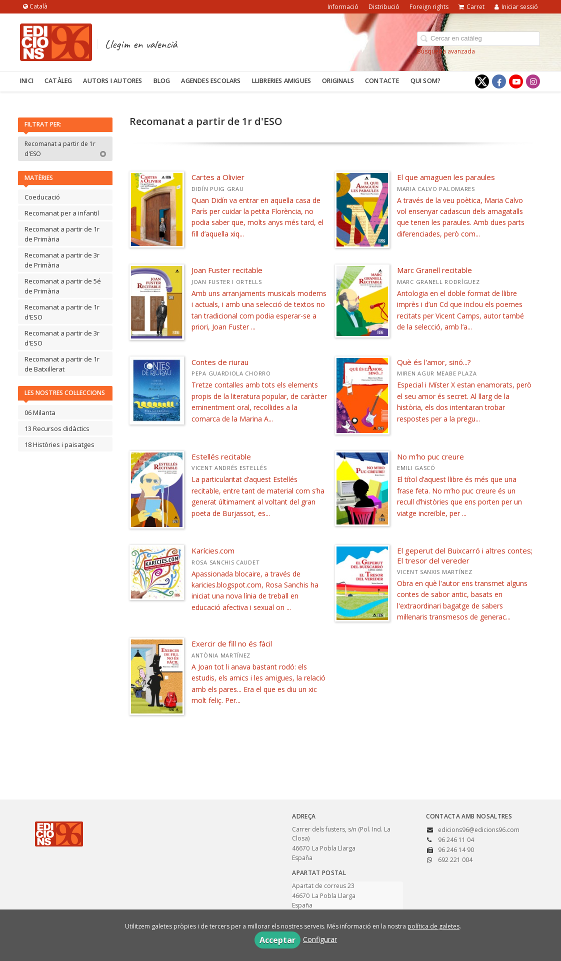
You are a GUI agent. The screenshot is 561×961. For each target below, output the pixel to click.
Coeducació (42, 197)
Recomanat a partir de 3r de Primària (62, 260)
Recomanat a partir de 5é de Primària (62, 286)
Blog (162, 80)
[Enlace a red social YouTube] (516, 81)
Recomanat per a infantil (61, 213)
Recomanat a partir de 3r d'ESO (62, 338)
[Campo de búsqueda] (478, 39)
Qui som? (425, 80)
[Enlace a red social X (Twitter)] (482, 81)
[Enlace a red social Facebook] (499, 81)
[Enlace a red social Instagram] (533, 81)
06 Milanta (40, 412)
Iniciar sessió (516, 6)
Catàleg (58, 80)
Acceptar (278, 940)
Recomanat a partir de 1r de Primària (62, 234)
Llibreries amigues (282, 80)
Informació (343, 6)
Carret (471, 6)
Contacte (382, 80)
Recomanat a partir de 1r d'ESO (65, 149)
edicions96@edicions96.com (479, 830)
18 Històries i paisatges (59, 444)
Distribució (384, 6)
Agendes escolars (210, 80)
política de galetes (434, 926)
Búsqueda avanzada (446, 51)
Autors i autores (112, 80)
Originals (338, 80)
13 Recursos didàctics (57, 428)
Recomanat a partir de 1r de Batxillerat (62, 364)
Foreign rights (429, 6)
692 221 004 (455, 860)
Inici (27, 80)
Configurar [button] (320, 939)
